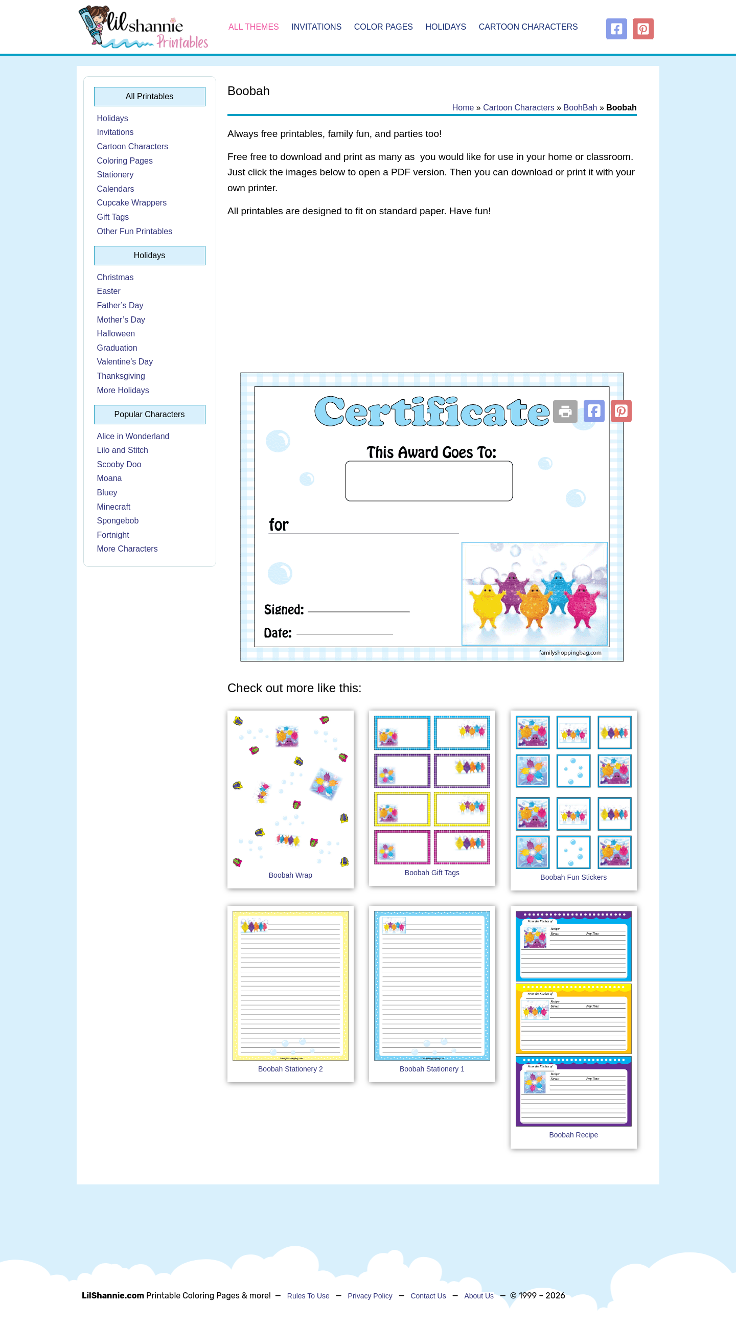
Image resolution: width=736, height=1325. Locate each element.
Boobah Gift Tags (432, 873)
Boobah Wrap (290, 875)
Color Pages (383, 26)
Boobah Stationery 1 (432, 1069)
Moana (109, 478)
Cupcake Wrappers (132, 202)
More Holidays (123, 390)
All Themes (253, 26)
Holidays (446, 26)
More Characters (127, 548)
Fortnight (113, 535)
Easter (109, 291)
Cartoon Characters (528, 26)
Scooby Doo (119, 464)
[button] (594, 411)
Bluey (107, 492)
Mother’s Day (121, 319)
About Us (479, 1296)
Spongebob (118, 520)
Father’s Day (120, 305)
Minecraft (114, 506)
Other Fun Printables (135, 231)
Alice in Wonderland (133, 436)
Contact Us (428, 1296)
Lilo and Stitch (123, 450)
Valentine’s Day (125, 361)
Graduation (117, 348)
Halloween (116, 333)
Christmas (115, 277)
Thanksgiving (121, 376)
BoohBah (580, 107)
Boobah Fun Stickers (573, 877)
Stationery (115, 174)
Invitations (316, 26)
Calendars (115, 189)
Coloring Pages (125, 160)
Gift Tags (113, 217)
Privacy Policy (370, 1296)
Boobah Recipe (573, 1135)
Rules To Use (308, 1296)
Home (463, 107)
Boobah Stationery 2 (290, 1069)
